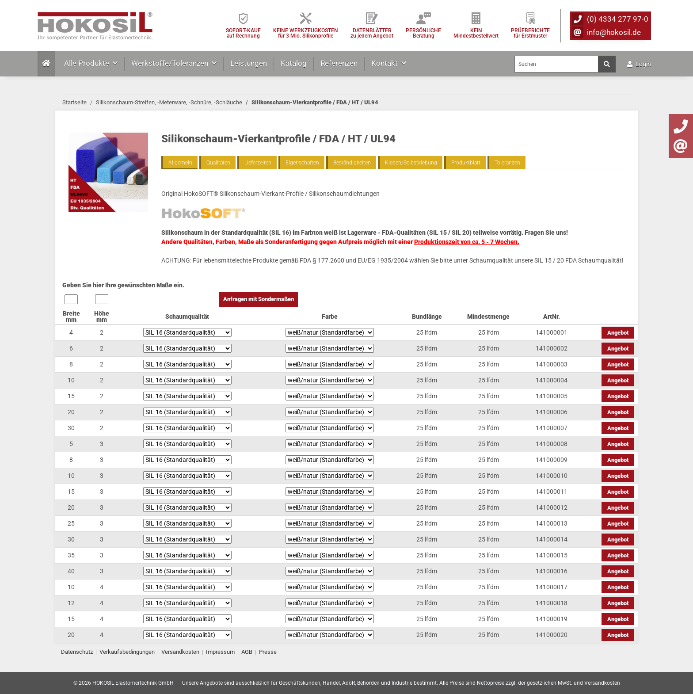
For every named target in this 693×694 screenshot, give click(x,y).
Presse (268, 651)
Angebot (617, 332)
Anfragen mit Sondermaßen (258, 299)
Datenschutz (77, 651)
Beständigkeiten (352, 163)
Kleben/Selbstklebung (411, 163)
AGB (246, 651)
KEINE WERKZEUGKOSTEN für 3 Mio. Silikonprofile (305, 32)
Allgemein (180, 163)
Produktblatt (465, 163)
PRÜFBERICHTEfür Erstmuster (530, 32)
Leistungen (248, 63)
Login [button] (639, 64)
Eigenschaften (302, 163)
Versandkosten (180, 651)
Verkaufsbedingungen (127, 651)
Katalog (294, 63)
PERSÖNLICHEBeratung (423, 32)
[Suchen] (556, 64)
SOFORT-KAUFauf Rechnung (243, 32)
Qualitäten (218, 163)
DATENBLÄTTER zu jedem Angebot (371, 32)
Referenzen (339, 63)
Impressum (220, 651)
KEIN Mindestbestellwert (476, 32)
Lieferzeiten (257, 163)
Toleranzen (507, 163)
